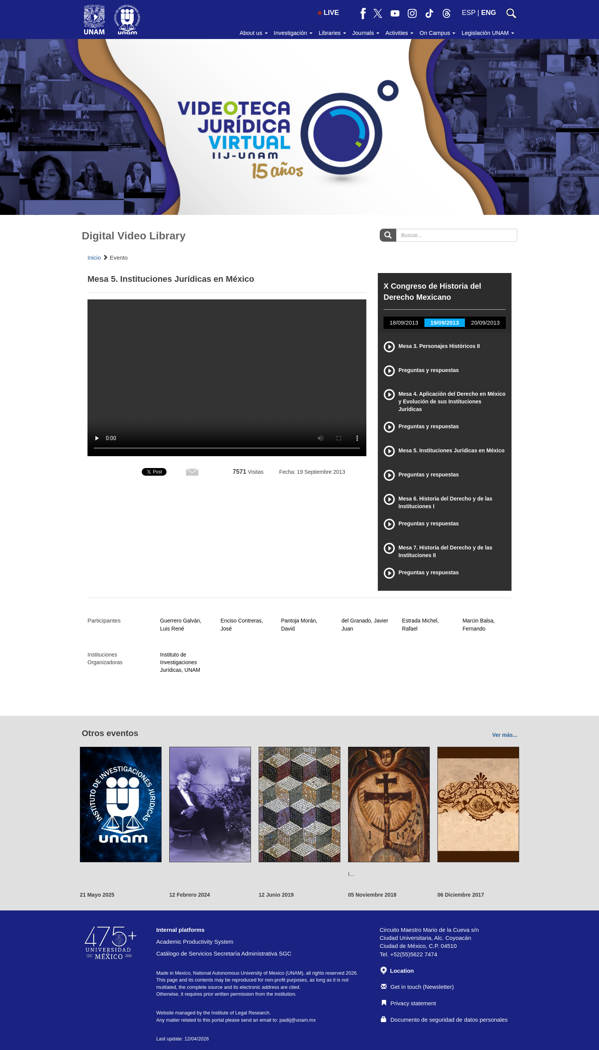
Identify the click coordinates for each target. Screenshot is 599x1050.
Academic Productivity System (194, 941)
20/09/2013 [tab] (485, 322)
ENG (488, 12)
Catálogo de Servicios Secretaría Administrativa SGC (223, 953)
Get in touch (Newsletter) (417, 986)
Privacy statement (408, 1003)
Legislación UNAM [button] (487, 32)
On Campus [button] (437, 32)
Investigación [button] (293, 32)
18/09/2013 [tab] (404, 322)
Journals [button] (365, 32)
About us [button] (253, 32)
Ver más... (504, 735)
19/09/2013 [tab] (444, 322)
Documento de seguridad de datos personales (444, 1019)
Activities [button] (399, 32)
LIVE (328, 12)
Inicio (94, 257)
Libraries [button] (332, 32)
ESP (469, 12)
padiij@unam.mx (297, 1020)
